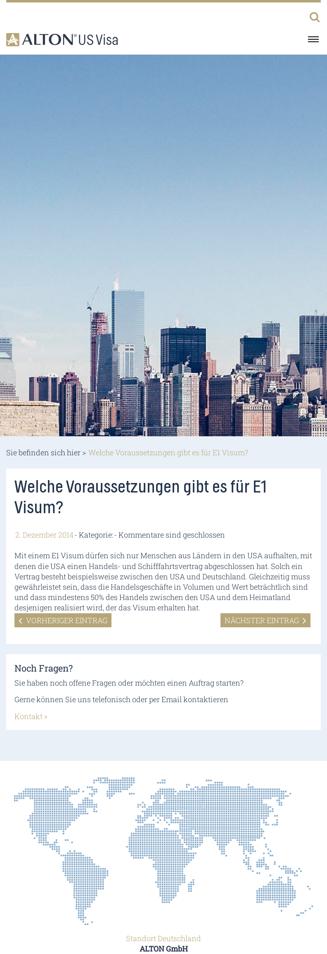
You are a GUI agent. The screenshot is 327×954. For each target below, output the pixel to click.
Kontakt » (30, 716)
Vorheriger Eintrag (63, 620)
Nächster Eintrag (265, 620)
